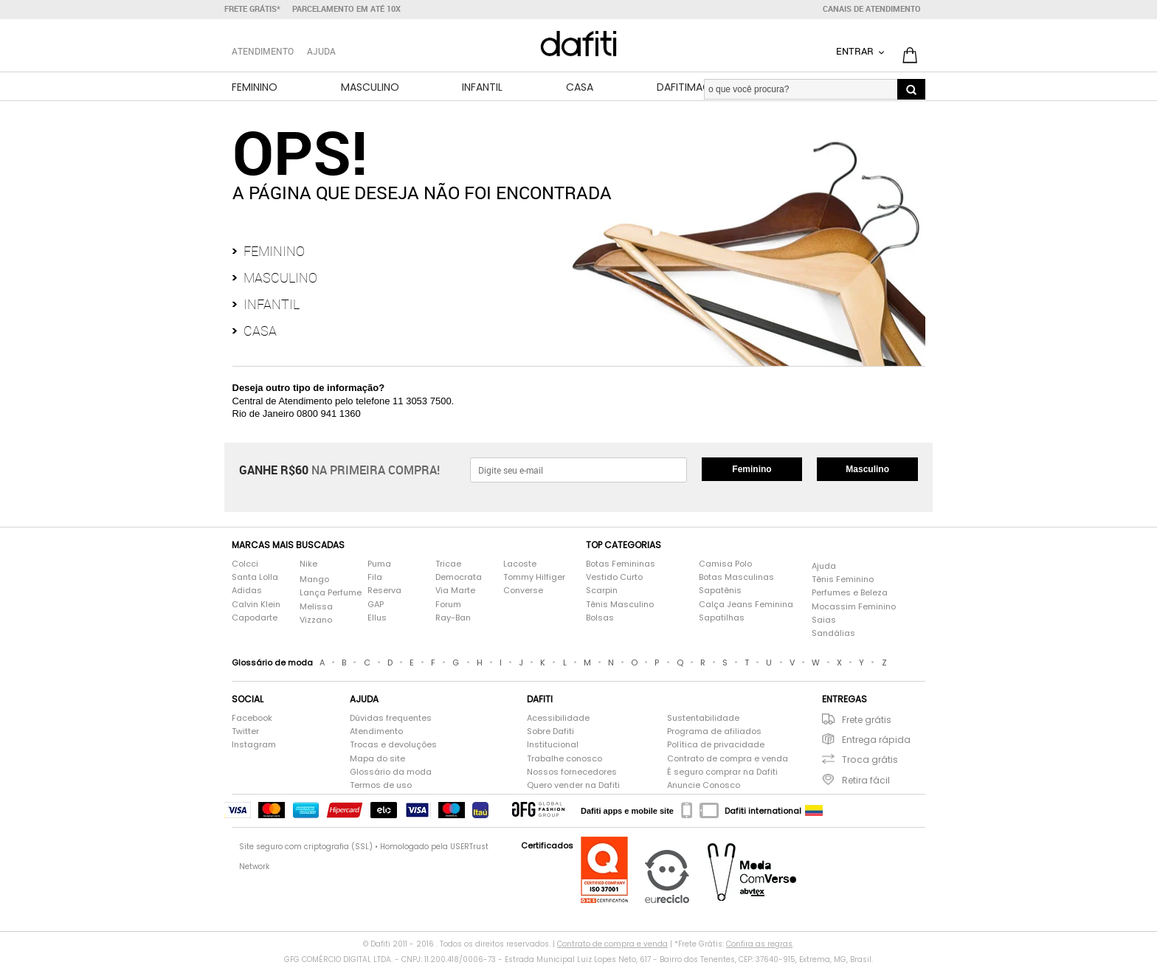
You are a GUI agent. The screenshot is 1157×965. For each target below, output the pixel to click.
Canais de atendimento (872, 9)
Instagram (254, 744)
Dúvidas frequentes (391, 718)
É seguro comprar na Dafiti (722, 772)
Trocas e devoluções (393, 744)
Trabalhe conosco (564, 758)
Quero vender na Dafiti (573, 785)
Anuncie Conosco (703, 785)
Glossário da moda (391, 772)
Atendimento (376, 731)
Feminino (254, 87)
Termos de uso (381, 785)
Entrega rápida (876, 739)
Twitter (245, 731)
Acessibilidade (558, 718)
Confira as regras (759, 944)
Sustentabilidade (703, 718)
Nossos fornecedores (572, 772)
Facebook (252, 718)
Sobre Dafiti (550, 731)
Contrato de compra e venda (727, 758)
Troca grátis (870, 759)
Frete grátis (866, 719)
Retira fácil (866, 780)
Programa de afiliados (714, 731)
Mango (314, 579)
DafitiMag (684, 87)
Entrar (856, 51)
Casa (579, 87)
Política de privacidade (715, 744)
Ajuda (321, 51)
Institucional (552, 744)
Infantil (482, 87)
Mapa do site (377, 758)
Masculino (370, 87)
